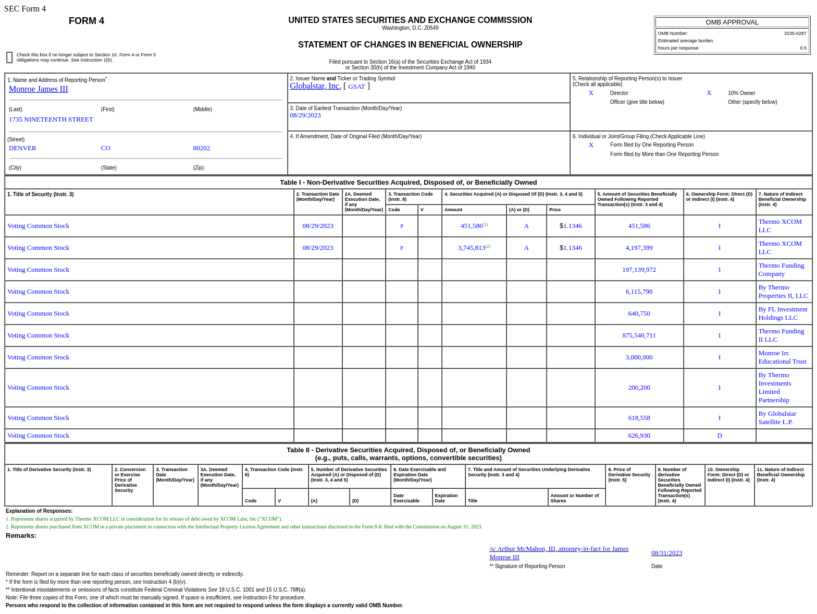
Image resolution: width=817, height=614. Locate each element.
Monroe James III (38, 89)
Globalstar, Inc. (315, 85)
